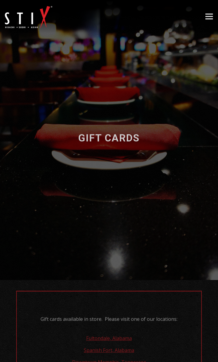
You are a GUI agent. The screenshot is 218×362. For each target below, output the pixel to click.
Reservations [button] (109, 354)
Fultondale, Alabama (109, 330)
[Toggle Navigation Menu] (209, 17)
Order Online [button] (109, 338)
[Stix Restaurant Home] (29, 16)
